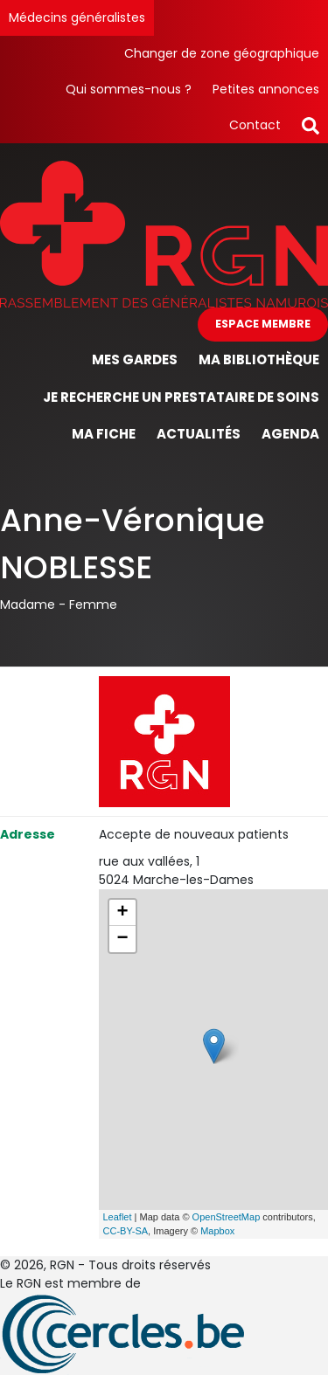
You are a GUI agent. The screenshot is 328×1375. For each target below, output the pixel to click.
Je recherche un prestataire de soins (181, 397)
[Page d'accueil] (164, 233)
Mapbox (217, 1231)
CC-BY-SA (126, 1231)
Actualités (199, 434)
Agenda (290, 434)
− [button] (122, 939)
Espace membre (263, 323)
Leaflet (117, 1217)
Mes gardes (135, 359)
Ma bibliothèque (259, 359)
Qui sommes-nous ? (129, 89)
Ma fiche (104, 434)
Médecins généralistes (77, 17)
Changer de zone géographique (221, 53)
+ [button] (122, 913)
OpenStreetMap (226, 1217)
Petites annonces (266, 89)
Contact (255, 125)
